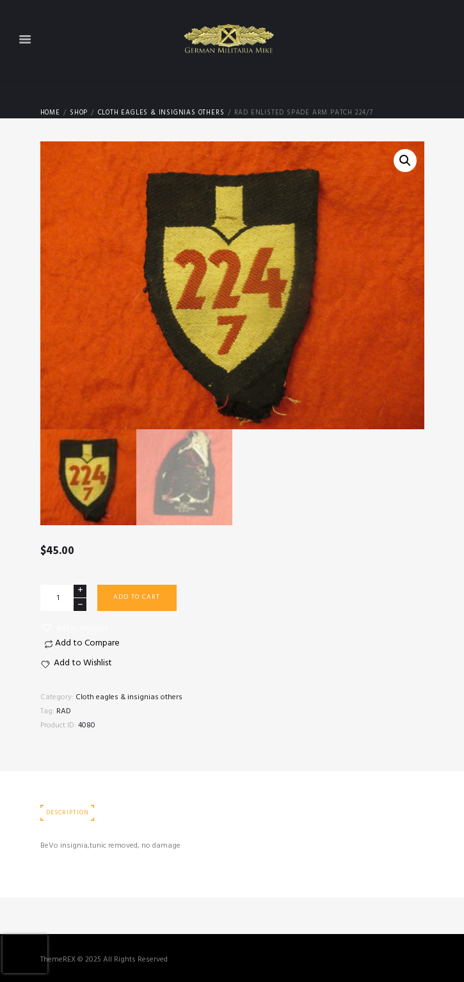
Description (67, 813)
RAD (63, 711)
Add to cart (136, 597)
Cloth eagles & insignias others (161, 113)
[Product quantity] (63, 598)
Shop (79, 113)
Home (50, 113)
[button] (74, 628)
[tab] (67, 813)
